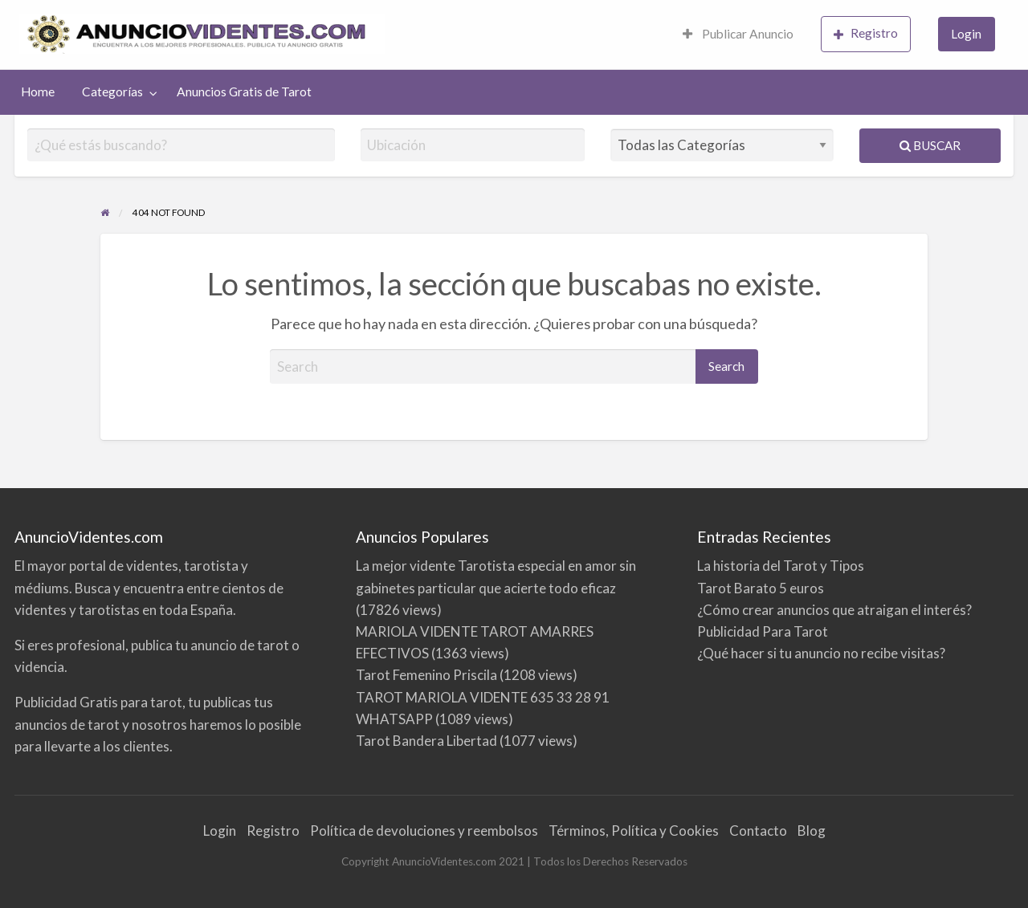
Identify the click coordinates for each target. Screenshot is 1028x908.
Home (38, 91)
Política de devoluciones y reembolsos (424, 830)
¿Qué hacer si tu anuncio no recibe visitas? (821, 653)
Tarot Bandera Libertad (426, 740)
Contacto (758, 830)
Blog (812, 830)
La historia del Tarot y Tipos (780, 565)
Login (966, 33)
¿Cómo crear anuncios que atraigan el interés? (834, 609)
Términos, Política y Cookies (634, 830)
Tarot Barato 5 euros (760, 588)
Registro (866, 33)
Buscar (930, 145)
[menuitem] (738, 35)
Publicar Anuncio (738, 33)
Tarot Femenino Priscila (426, 674)
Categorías (112, 91)
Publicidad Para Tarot (762, 631)
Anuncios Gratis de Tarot (244, 91)
